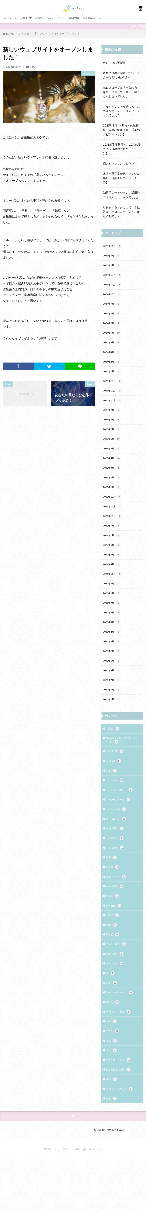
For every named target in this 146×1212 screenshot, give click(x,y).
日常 (112, 1028)
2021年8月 (113, 615)
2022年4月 (113, 584)
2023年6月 (113, 451)
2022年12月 (114, 513)
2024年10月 (114, 298)
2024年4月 (113, 349)
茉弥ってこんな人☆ (122, 1140)
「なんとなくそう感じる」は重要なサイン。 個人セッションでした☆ (121, 111)
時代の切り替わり (120, 1059)
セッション (116, 813)
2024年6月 (113, 328)
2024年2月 (113, 369)
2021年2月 (113, 676)
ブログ (72, 18)
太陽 (112, 966)
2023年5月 (113, 461)
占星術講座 (87, 18)
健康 (112, 895)
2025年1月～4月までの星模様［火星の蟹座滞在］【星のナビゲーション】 (121, 130)
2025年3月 (113, 257)
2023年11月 (114, 400)
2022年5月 (113, 574)
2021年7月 (113, 625)
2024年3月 (113, 359)
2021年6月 (113, 635)
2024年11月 (114, 287)
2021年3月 (113, 666)
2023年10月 (114, 410)
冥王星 (113, 905)
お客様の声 (31, 18)
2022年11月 (114, 523)
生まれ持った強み (120, 1110)
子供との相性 (117, 987)
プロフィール (11, 18)
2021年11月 (114, 594)
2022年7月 (113, 553)
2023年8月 (113, 431)
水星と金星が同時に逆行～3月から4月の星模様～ (121, 75)
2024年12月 (114, 277)
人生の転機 (116, 874)
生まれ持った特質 (120, 1120)
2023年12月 (114, 390)
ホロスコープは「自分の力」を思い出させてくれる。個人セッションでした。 (121, 92)
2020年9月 (113, 697)
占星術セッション (53, 18)
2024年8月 (113, 318)
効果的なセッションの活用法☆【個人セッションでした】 (121, 195)
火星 (112, 1099)
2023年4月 (113, 472)
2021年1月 (113, 686)
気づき (113, 1079)
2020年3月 (113, 717)
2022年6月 (113, 564)
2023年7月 (113, 441)
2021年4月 (113, 656)
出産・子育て (117, 915)
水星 (112, 1089)
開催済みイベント (109, 18)
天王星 (113, 956)
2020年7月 (113, 707)
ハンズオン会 (117, 844)
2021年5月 (113, 646)
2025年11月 (114, 246)
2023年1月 (113, 502)
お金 (112, 803)
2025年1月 (113, 267)
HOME (10, 33)
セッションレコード (122, 823)
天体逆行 (115, 946)
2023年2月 (113, 492)
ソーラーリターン (120, 833)
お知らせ (24, 33)
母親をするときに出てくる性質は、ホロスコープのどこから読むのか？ (121, 212)
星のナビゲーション (122, 1038)
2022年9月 (113, 543)
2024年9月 (113, 308)
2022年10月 (114, 533)
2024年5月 (113, 339)
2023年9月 (113, 420)
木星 (112, 1069)
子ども (113, 977)
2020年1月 (113, 727)
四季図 (113, 936)
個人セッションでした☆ (118, 163)
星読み (113, 1048)
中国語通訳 (116, 864)
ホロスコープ (117, 854)
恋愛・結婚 (116, 997)
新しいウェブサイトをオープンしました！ (58, 33)
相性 (112, 1130)
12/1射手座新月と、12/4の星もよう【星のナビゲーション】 (122, 149)
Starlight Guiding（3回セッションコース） (122, 770)
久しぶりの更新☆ (114, 62)
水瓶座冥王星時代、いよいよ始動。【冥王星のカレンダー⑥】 (121, 178)
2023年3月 (113, 482)
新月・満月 (116, 1007)
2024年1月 (113, 379)
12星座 (113, 757)
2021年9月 (113, 605)
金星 (112, 1151)
